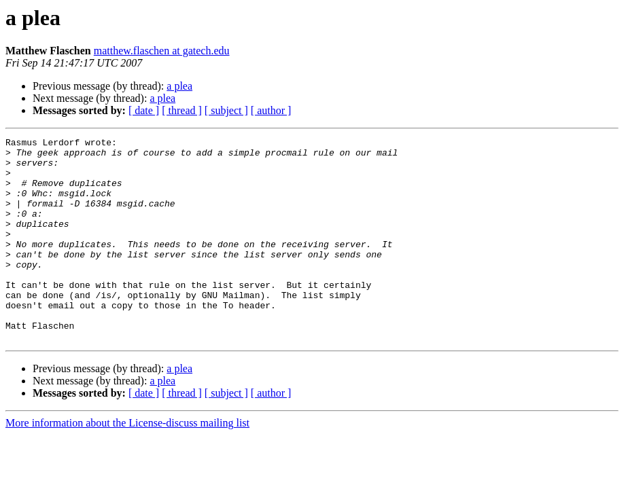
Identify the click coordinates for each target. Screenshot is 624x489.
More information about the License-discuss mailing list (127, 463)
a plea (179, 86)
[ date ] (143, 110)
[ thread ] (182, 110)
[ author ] (271, 110)
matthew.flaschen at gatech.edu (162, 50)
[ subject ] (226, 110)
